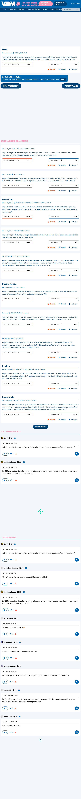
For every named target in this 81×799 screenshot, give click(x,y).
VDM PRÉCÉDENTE (11, 86)
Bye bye (6, 366)
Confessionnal (56, 10)
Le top (45, 10)
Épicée (21, 10)
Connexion (75, 4)
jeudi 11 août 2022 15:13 (9, 722)
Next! (4, 50)
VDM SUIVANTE (71, 86)
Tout (4, 10)
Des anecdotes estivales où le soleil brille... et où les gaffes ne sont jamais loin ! (34, 78)
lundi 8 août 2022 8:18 (9, 573)
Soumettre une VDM (44, 3)
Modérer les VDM (60, 3)
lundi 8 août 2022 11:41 (9, 671)
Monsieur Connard (11, 568)
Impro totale (8, 397)
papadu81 (8, 690)
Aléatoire (13, 10)
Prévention (7, 199)
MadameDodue (10, 462)
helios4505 (8, 717)
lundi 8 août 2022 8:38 (9, 467)
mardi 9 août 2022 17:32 (10, 695)
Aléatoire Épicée (33, 10)
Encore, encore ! (40, 427)
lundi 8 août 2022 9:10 (9, 624)
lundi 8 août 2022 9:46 (9, 648)
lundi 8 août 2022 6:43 (9, 443)
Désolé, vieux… (9, 284)
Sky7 (6, 438)
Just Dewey (8, 642)
